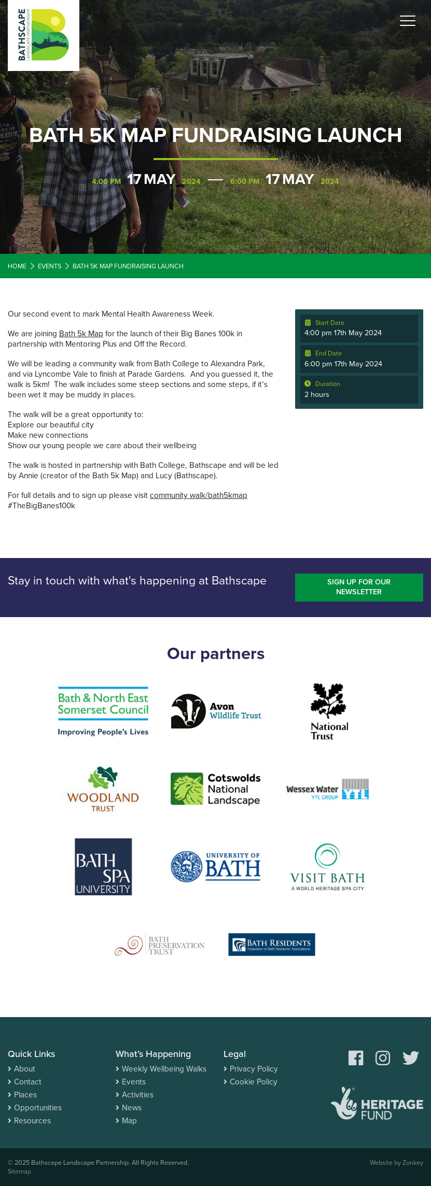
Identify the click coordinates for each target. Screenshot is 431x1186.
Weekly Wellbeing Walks (164, 1069)
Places (25, 1094)
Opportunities (38, 1107)
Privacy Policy (254, 1069)
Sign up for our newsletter (359, 587)
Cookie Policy (253, 1082)
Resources (32, 1120)
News (132, 1107)
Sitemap (19, 1171)
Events (134, 1082)
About (24, 1069)
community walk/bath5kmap (198, 495)
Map (129, 1120)
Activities (138, 1094)
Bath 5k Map (81, 333)
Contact (27, 1082)
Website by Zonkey (396, 1163)
